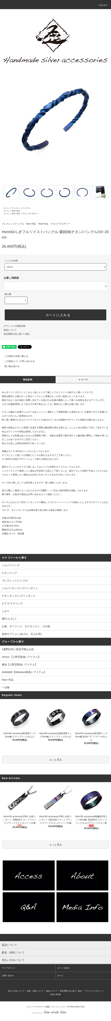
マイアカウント (9, 968)
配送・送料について (35, 991)
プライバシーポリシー (93, 991)
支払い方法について (16, 991)
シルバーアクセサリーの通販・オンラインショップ (47, 1007)
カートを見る (63, 968)
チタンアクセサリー (30, 214)
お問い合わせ (8, 975)
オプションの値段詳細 (14, 326)
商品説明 (28, 379)
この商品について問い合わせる (17, 361)
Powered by (55, 1013)
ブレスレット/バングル (21, 208)
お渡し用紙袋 (11, 277)
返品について (10, 330)
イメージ (83, 379)
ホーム (6, 208)
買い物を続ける (10, 366)
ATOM (58, 995)
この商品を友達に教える (14, 356)
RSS (52, 995)
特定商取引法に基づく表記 (17, 334)
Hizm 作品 (16, 211)
